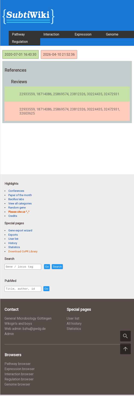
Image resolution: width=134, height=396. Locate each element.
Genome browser (17, 386)
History (12, 243)
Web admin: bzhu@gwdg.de (25, 330)
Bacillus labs (16, 199)
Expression (83, 34)
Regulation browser (19, 380)
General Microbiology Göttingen (28, 320)
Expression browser (19, 370)
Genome (112, 34)
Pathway (18, 34)
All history (74, 325)
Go (56, 266)
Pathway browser (17, 365)
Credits (12, 215)
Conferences (16, 190)
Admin (9, 335)
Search (66, 266)
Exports (13, 234)
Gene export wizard (20, 230)
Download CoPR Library (22, 251)
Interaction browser (19, 375)
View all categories (20, 203)
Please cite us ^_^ (18, 211)
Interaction (51, 34)
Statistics (14, 247)
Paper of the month (20, 195)
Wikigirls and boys (18, 325)
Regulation (20, 42)
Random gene (17, 207)
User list (13, 238)
